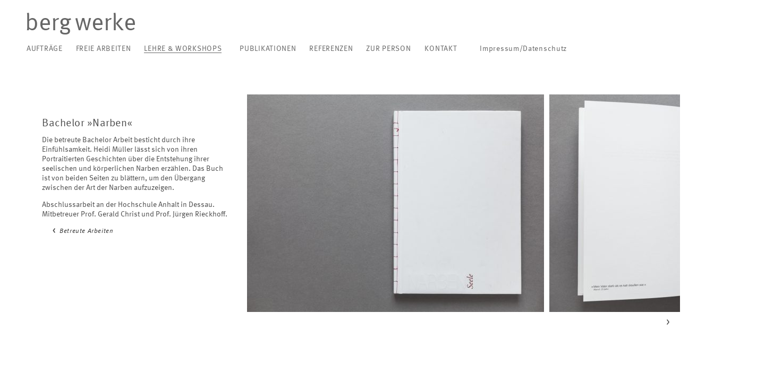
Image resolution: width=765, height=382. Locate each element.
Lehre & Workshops (183, 49)
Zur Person (388, 49)
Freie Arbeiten (103, 49)
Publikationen (268, 49)
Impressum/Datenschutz (523, 49)
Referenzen (331, 49)
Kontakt (440, 49)
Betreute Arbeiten (86, 231)
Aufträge (45, 49)
